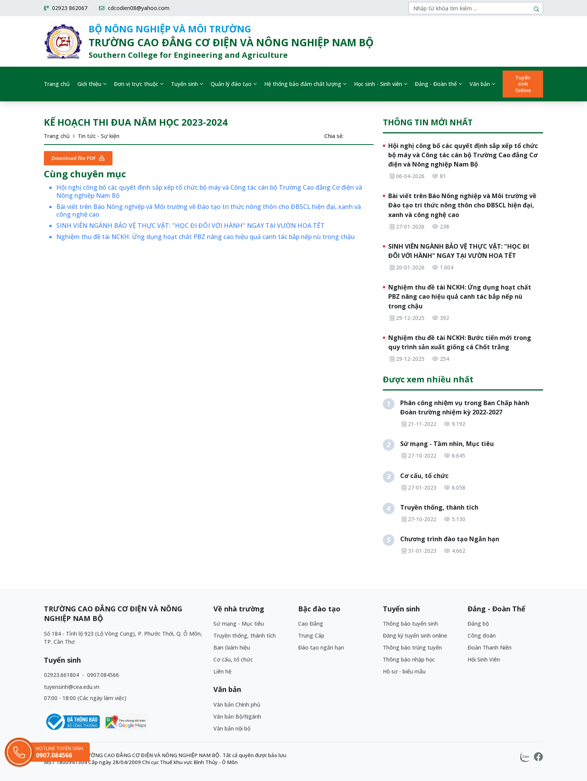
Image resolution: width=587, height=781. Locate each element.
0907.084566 (103, 674)
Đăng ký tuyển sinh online (415, 635)
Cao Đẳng (310, 623)
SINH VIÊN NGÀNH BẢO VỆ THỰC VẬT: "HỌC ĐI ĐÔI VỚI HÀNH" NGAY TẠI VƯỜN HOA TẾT (190, 226)
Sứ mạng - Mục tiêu (238, 623)
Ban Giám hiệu (231, 647)
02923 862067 (65, 8)
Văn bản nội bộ (231, 728)
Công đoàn (482, 635)
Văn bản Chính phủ (236, 704)
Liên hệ (222, 671)
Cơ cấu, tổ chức (233, 659)
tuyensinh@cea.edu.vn (71, 686)
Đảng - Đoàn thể (436, 84)
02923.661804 (62, 674)
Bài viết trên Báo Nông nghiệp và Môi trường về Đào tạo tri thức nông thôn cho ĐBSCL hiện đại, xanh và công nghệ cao (208, 211)
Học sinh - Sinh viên (378, 84)
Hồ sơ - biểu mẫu (404, 671)
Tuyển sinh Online (523, 84)
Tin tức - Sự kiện (98, 136)
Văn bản (480, 84)
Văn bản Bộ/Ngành (237, 716)
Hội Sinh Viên (484, 659)
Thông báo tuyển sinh (410, 623)
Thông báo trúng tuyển (412, 647)
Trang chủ (57, 84)
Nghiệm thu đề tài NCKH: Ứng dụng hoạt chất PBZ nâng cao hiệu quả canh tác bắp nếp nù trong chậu (205, 237)
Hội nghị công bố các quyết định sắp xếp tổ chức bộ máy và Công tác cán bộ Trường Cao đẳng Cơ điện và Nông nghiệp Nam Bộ (209, 191)
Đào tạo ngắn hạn (321, 647)
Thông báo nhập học (409, 659)
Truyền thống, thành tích (244, 635)
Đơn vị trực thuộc (136, 84)
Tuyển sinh (184, 84)
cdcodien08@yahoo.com (134, 8)
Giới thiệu (89, 84)
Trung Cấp (311, 635)
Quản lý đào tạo (231, 84)
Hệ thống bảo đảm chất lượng (302, 84)
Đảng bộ (478, 623)
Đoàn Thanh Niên (490, 647)
